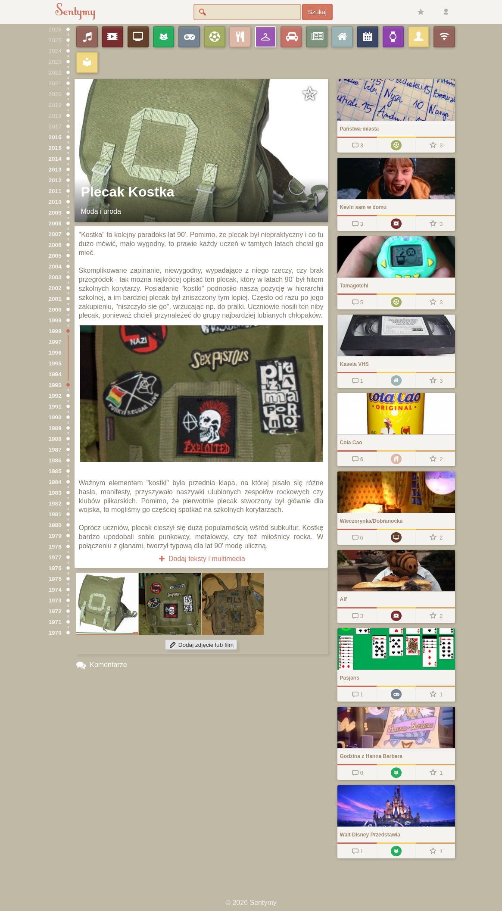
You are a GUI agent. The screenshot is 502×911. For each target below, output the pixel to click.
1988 (55, 439)
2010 (55, 202)
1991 (55, 406)
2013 (55, 169)
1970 (55, 633)
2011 (55, 191)
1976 (55, 568)
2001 (55, 299)
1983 (55, 493)
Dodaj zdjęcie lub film (201, 645)
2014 (55, 159)
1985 (55, 471)
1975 (55, 579)
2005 (55, 256)
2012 (55, 180)
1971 (55, 622)
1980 (55, 525)
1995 (55, 363)
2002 (55, 288)
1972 (55, 611)
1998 (55, 331)
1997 (55, 342)
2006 (55, 245)
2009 (55, 212)
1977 (55, 557)
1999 (55, 320)
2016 (55, 137)
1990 (55, 417)
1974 (55, 590)
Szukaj (317, 12)
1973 (55, 600)
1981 (55, 514)
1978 (55, 546)
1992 (55, 396)
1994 (55, 374)
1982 (55, 503)
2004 (55, 266)
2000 (55, 309)
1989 (55, 428)
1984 (55, 482)
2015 (55, 148)
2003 (55, 277)
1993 (55, 385)
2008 (55, 223)
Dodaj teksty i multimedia (201, 558)
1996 (55, 352)
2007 (55, 234)
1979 (55, 536)
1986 (55, 460)
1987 (55, 449)
